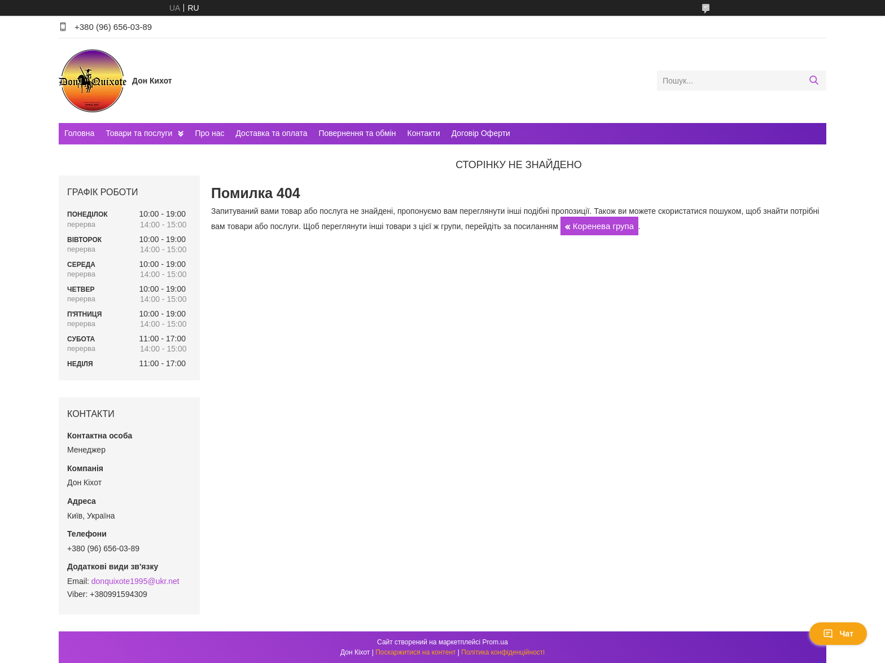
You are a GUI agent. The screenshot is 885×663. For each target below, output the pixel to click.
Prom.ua (495, 642)
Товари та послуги (139, 133)
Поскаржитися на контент (415, 652)
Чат (838, 634)
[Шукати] (813, 81)
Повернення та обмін (357, 133)
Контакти (424, 133)
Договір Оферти (481, 133)
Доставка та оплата (271, 133)
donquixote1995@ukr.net (135, 581)
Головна (79, 133)
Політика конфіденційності (503, 652)
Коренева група (603, 226)
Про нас (209, 133)
